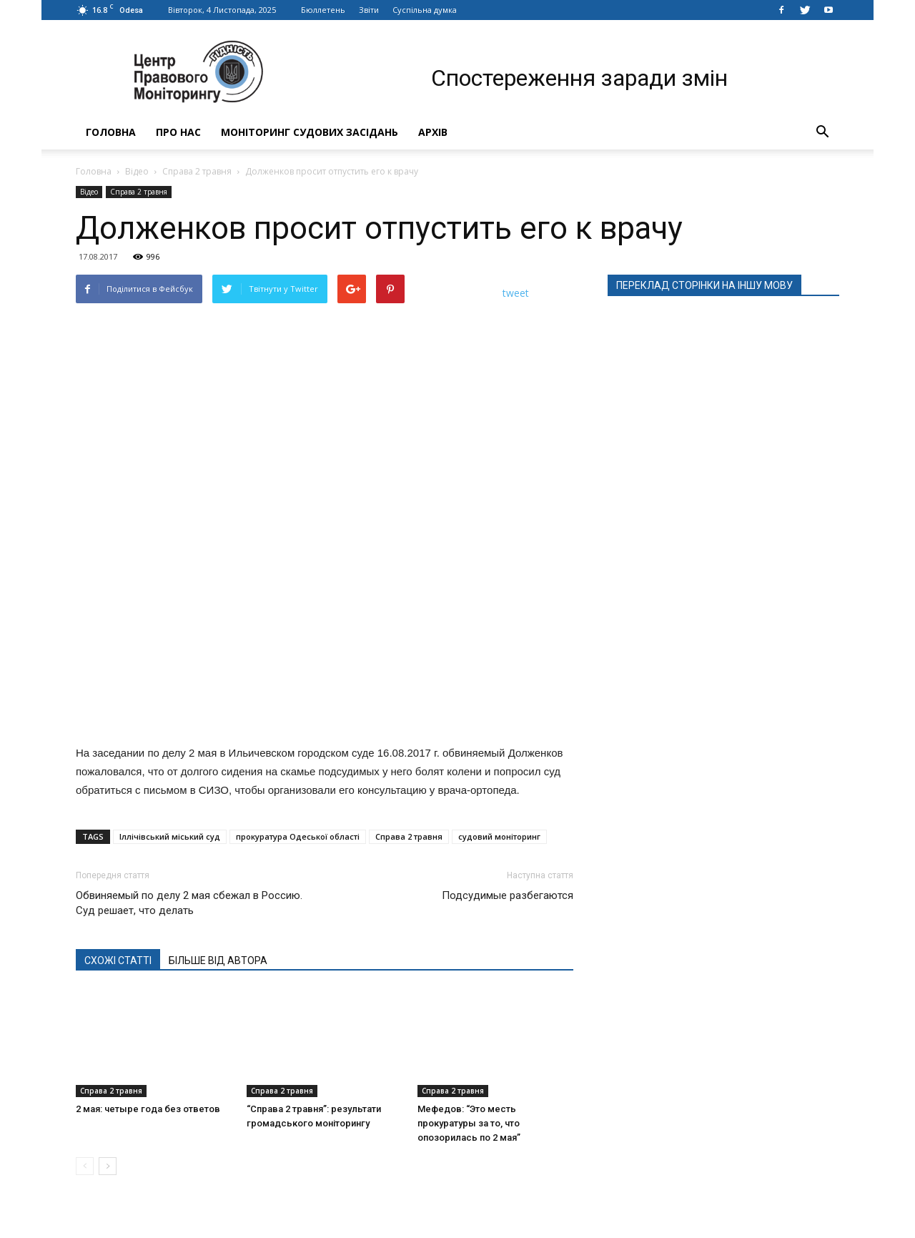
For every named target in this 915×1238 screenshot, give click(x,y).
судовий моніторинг (499, 836)
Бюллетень (323, 9)
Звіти (369, 9)
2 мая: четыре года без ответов (148, 1109)
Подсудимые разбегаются (507, 895)
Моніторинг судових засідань (309, 132)
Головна (111, 132)
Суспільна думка (424, 9)
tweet (516, 293)
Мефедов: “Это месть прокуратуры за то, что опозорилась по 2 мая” (468, 1123)
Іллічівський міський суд (169, 836)
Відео (137, 171)
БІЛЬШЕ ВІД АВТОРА (218, 960)
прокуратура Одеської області (298, 836)
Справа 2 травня (197, 171)
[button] (822, 132)
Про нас (178, 132)
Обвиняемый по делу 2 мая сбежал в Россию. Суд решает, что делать (189, 903)
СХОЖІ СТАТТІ (118, 960)
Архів (432, 132)
